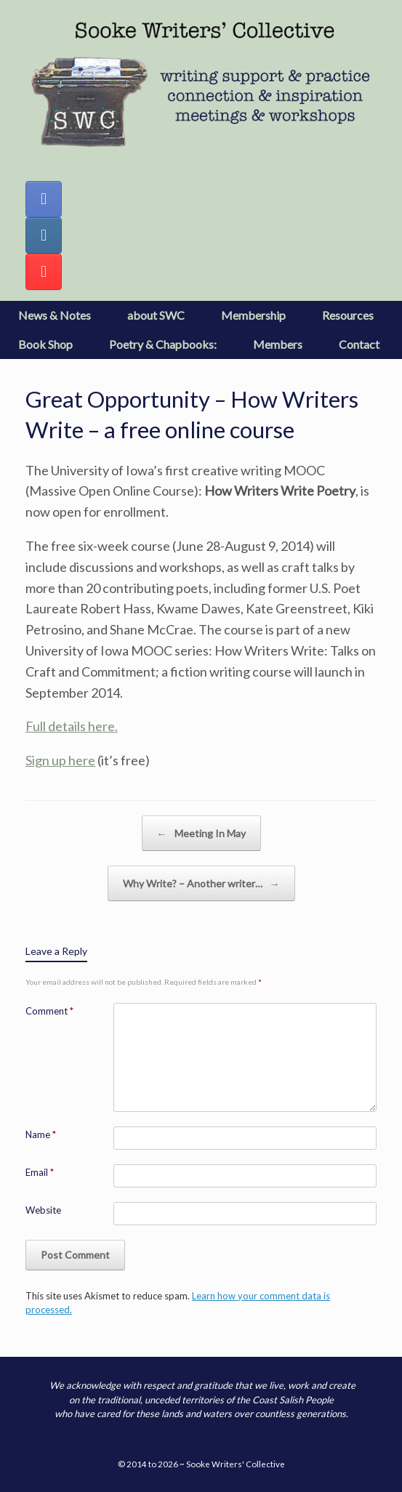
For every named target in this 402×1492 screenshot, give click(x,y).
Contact (359, 344)
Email (39, 1172)
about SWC (156, 315)
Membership (253, 315)
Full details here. (71, 726)
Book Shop (45, 344)
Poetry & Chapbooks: (163, 344)
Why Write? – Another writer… (201, 883)
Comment (49, 1011)
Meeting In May (201, 833)
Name (40, 1134)
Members (277, 344)
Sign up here (60, 760)
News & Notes (54, 315)
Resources (348, 315)
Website (43, 1210)
